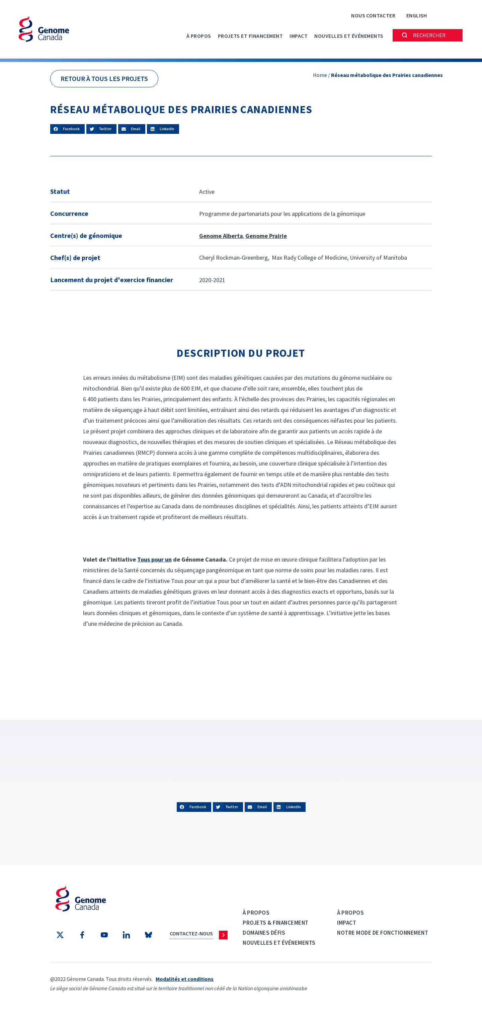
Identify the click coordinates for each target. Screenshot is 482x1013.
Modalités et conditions (185, 979)
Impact (299, 35)
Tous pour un (154, 559)
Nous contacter (373, 15)
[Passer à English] (416, 15)
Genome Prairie (266, 236)
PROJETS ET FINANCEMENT (250, 35)
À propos (198, 35)
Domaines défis (264, 932)
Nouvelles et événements (349, 35)
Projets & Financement (276, 922)
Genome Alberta (221, 236)
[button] (67, 129)
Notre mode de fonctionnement (382, 932)
